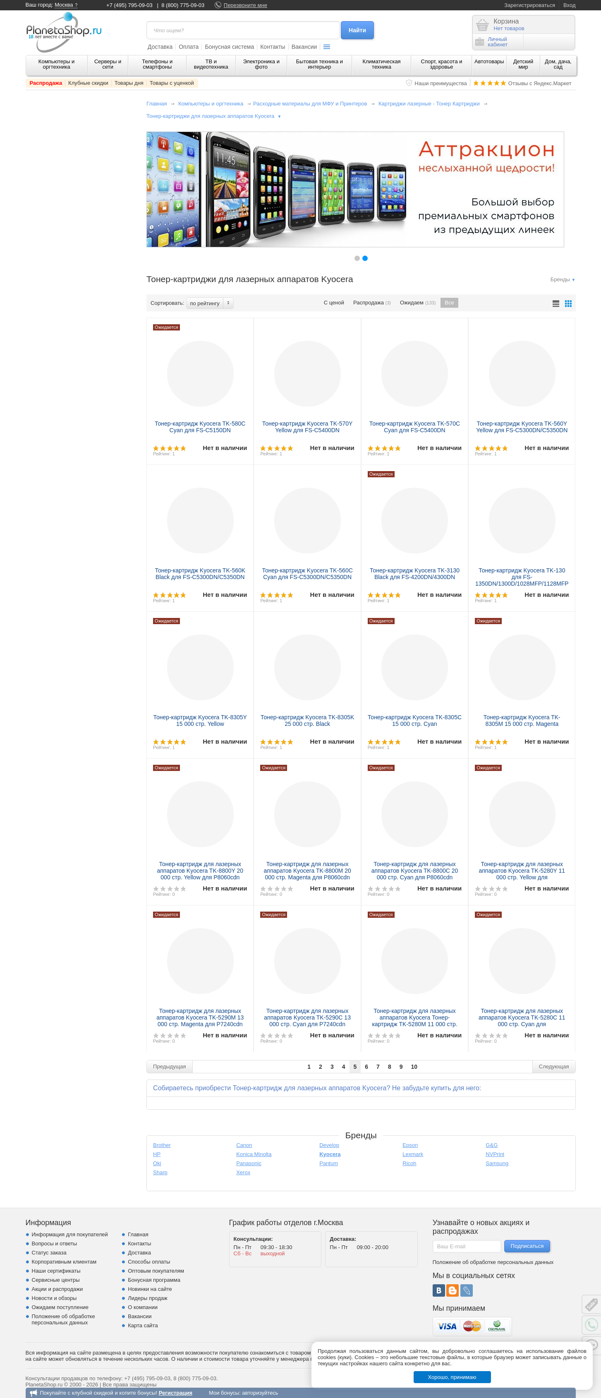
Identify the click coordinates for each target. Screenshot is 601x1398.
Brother (162, 1145)
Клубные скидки (88, 83)
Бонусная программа (154, 1280)
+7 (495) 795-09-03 (129, 5)
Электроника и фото (261, 64)
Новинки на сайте (150, 1289)
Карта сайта (143, 1325)
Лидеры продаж (148, 1298)
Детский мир (523, 64)
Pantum (328, 1163)
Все (449, 302)
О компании (143, 1307)
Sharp (160, 1172)
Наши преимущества (440, 83)
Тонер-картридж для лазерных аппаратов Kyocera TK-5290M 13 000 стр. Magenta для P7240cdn (200, 1017)
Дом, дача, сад (558, 64)
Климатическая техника (381, 64)
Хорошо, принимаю (452, 1377)
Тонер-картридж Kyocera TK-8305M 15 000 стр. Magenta (522, 720)
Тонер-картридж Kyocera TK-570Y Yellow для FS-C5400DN (307, 426)
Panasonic (248, 1163)
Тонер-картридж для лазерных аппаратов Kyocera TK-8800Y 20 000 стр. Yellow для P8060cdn (200, 871)
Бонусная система (229, 46)
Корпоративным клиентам (64, 1262)
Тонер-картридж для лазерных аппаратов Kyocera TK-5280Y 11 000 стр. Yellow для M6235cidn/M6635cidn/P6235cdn (522, 874)
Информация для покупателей (70, 1234)
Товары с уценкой (172, 83)
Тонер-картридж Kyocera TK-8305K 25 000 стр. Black (307, 720)
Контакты (272, 46)
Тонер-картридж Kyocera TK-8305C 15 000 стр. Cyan (415, 720)
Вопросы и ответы (54, 1243)
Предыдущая (169, 1066)
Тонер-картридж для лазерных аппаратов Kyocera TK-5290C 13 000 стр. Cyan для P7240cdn (307, 1017)
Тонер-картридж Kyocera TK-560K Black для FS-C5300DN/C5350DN (200, 573)
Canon (244, 1145)
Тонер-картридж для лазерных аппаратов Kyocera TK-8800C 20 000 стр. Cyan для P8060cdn (414, 871)
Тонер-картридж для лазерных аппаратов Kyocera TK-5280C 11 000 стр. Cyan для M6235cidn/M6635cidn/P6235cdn (522, 1021)
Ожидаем (418, 302)
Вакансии (304, 46)
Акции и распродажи (57, 1289)
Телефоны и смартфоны (157, 64)
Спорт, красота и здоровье (441, 64)
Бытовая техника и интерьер (319, 64)
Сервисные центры (56, 1280)
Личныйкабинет (491, 41)
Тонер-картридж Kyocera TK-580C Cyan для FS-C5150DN (200, 426)
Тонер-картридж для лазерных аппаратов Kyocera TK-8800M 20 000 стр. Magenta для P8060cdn (307, 871)
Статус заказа (49, 1253)
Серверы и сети (107, 64)
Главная (156, 104)
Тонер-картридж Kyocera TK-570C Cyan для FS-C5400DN (414, 426)
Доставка (160, 46)
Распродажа (46, 83)
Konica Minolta (253, 1154)
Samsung (497, 1163)
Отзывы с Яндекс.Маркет (540, 83)
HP (156, 1154)
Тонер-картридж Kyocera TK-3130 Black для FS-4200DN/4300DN (415, 573)
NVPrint (495, 1154)
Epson (410, 1145)
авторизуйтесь (260, 1393)
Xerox (243, 1172)
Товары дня (129, 83)
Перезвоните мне (245, 5)
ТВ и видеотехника (211, 64)
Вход (569, 5)
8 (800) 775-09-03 (182, 5)
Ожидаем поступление (60, 1307)
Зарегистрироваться (529, 5)
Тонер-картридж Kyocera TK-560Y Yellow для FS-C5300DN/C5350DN (521, 426)
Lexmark (412, 1154)
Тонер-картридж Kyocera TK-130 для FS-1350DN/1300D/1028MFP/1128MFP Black (522, 580)
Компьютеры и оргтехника (56, 64)
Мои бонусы (224, 1393)
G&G (492, 1145)
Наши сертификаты (56, 1271)
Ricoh (409, 1163)
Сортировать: (167, 303)
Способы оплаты (149, 1262)
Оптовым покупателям (156, 1271)
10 (414, 1066)
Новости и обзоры (54, 1298)
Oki (157, 1163)
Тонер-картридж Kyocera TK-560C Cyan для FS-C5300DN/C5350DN (307, 573)
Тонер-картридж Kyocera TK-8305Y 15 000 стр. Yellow (200, 720)
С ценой (334, 302)
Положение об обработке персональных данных (63, 1319)
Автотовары (489, 61)
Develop (329, 1145)
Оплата (189, 46)
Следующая (554, 1066)
